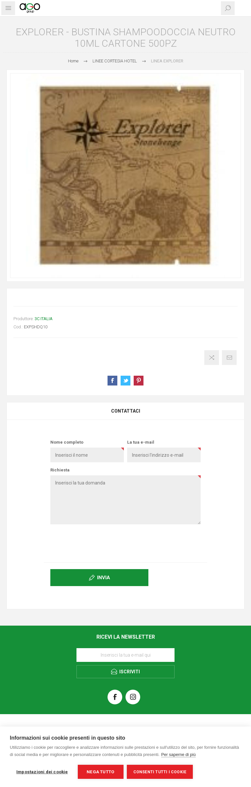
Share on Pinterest (138, 380)
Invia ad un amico (229, 357)
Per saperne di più (178, 754)
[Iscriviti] (125, 655)
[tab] (125, 411)
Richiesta (60, 469)
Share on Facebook (112, 380)
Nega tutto (100, 771)
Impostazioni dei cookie (42, 771)
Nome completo (66, 442)
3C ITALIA (44, 318)
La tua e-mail (140, 442)
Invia (103, 578)
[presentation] (125, 542)
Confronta (211, 357)
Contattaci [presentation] (125, 411)
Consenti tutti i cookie (160, 772)
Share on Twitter (125, 380)
